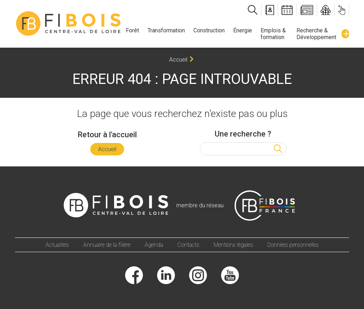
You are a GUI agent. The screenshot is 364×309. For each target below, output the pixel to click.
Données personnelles (293, 244)
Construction (209, 30)
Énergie (242, 30)
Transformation (166, 30)
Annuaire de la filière (106, 244)
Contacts (188, 244)
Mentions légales (233, 244)
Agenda (154, 244)
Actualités (57, 244)
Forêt (132, 30)
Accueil (178, 59)
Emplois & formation (273, 34)
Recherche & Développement (316, 34)
